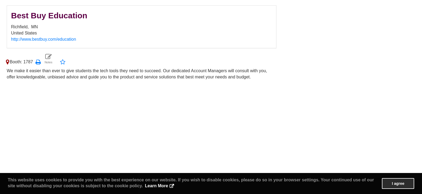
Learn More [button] (156, 185)
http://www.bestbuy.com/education (43, 39)
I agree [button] (398, 183)
